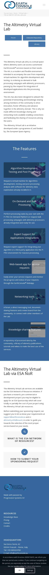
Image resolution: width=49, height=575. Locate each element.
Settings (30, 570)
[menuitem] (44, 5)
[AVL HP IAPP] (24, 236)
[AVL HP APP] (24, 266)
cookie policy (19, 566)
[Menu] (44, 5)
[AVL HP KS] (24, 329)
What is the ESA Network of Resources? (25, 439)
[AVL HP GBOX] (24, 170)
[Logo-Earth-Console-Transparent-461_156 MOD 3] (20, 5)
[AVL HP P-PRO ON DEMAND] (24, 203)
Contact (7, 523)
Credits (7, 526)
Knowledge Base (11, 517)
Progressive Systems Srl (14, 498)
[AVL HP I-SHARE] (24, 296)
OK (20, 570)
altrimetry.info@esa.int (13, 420)
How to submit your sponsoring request (24, 460)
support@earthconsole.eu (14, 417)
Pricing (6, 520)
